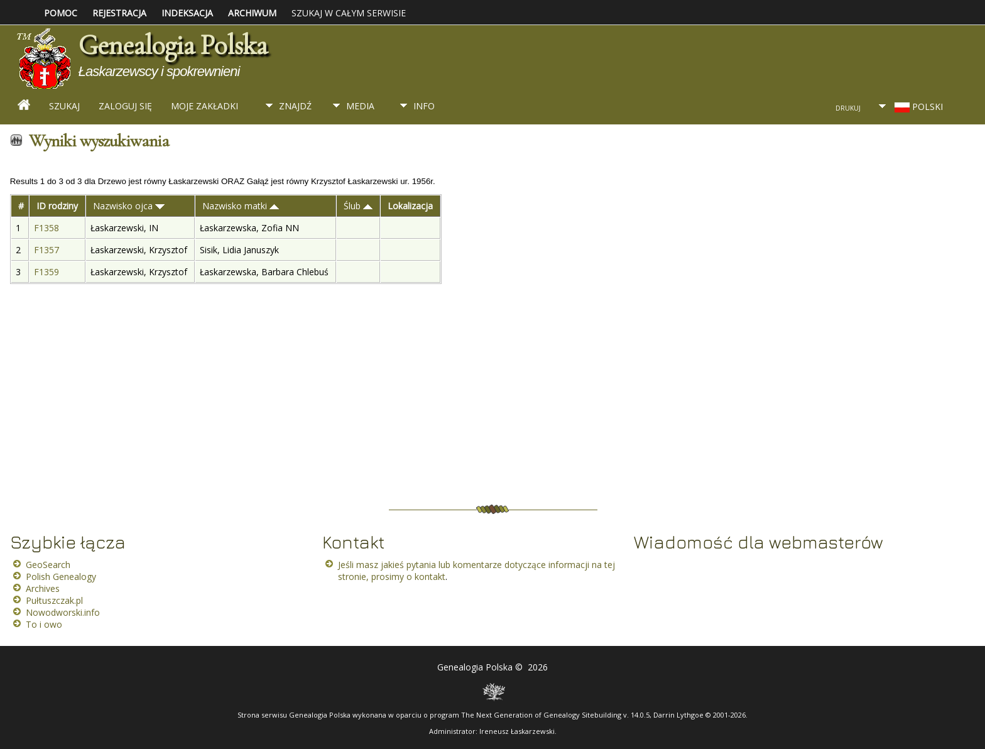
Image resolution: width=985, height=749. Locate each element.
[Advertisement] (746, 53)
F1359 (48, 272)
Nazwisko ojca (129, 206)
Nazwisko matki (240, 206)
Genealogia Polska (173, 45)
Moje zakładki (204, 106)
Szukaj (64, 106)
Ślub (358, 206)
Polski (917, 106)
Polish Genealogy (61, 576)
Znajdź (295, 106)
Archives (43, 588)
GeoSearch (48, 565)
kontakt (430, 576)
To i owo (44, 624)
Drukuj (848, 108)
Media (360, 106)
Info (424, 106)
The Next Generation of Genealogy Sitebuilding (541, 714)
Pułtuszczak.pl (54, 600)
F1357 (48, 250)
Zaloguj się (125, 106)
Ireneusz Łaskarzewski (517, 731)
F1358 (48, 228)
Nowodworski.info (63, 612)
